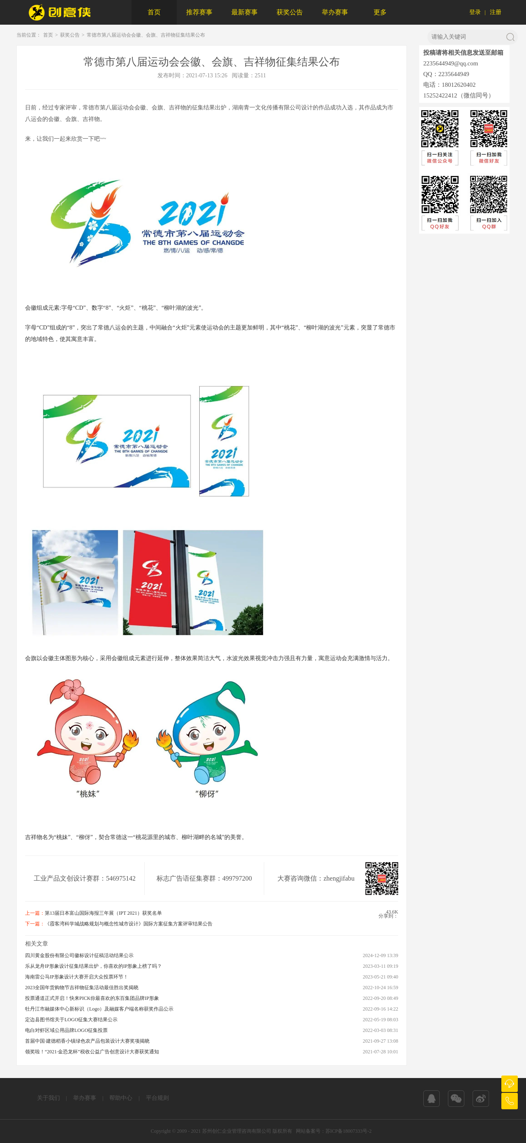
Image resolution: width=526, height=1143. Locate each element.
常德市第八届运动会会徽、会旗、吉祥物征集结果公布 (146, 35)
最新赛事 (244, 12)
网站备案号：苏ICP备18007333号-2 (334, 1131)
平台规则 (157, 1098)
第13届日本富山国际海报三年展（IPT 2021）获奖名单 (103, 913)
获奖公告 (290, 12)
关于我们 (48, 1098)
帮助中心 (120, 1098)
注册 (495, 12)
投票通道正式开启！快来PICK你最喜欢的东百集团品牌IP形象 (92, 998)
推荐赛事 (199, 12)
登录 (475, 12)
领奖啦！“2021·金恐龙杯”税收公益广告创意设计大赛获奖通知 (92, 1052)
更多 (380, 12)
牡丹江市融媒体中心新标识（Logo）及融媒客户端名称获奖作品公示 (99, 1009)
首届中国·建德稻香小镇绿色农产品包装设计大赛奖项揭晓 (87, 1041)
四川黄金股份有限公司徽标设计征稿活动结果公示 (79, 955)
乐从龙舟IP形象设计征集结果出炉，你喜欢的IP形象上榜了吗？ (93, 966)
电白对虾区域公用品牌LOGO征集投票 (66, 1030)
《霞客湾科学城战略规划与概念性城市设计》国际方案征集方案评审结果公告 (128, 924)
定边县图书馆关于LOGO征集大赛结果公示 (71, 1019)
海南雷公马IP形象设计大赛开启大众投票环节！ (76, 977)
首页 (154, 12)
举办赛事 (335, 12)
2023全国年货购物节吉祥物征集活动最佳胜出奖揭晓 (81, 987)
